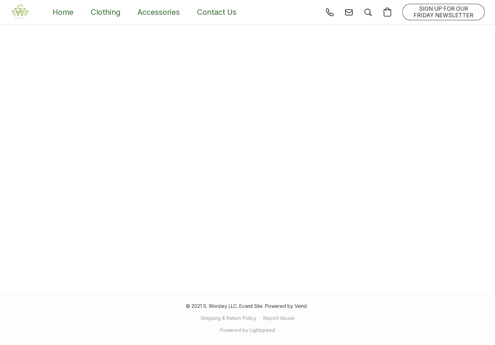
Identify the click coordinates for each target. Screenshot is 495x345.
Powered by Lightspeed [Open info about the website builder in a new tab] (247, 330)
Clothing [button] (105, 12)
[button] (20, 12)
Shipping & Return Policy (228, 318)
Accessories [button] (159, 12)
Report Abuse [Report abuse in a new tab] (279, 318)
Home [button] (63, 12)
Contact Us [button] (216, 12)
